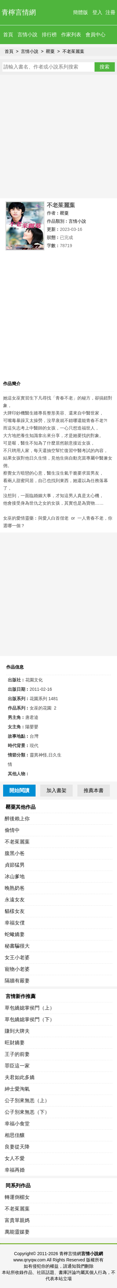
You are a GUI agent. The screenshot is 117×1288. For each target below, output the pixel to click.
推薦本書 (94, 790)
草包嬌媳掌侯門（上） (30, 1008)
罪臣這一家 (17, 1065)
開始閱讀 (19, 790)
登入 (97, 12)
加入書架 (56, 790)
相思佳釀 (15, 1135)
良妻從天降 (17, 1146)
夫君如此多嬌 (20, 1077)
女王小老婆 (17, 957)
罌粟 (50, 51)
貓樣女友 (15, 911)
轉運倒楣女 (17, 1197)
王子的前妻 (17, 1054)
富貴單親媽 (17, 1220)
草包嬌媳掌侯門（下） (30, 1019)
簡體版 (80, 12)
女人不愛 (15, 1158)
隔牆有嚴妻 (17, 980)
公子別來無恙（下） (27, 1112)
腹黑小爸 (15, 853)
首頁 (8, 34)
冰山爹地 (15, 876)
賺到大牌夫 (17, 1031)
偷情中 (12, 830)
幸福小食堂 (17, 1123)
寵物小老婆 (17, 969)
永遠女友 (15, 899)
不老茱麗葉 (73, 51)
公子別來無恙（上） (27, 1100)
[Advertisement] (58, 136)
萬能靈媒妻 (17, 1232)
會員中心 (95, 34)
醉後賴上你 (17, 818)
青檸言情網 (19, 12)
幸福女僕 (15, 922)
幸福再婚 (15, 1170)
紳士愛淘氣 (17, 1089)
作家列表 (71, 34)
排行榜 (49, 34)
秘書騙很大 (17, 946)
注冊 (110, 12)
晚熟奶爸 (15, 888)
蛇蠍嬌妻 (15, 934)
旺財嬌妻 (15, 1042)
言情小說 (27, 34)
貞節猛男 (15, 865)
